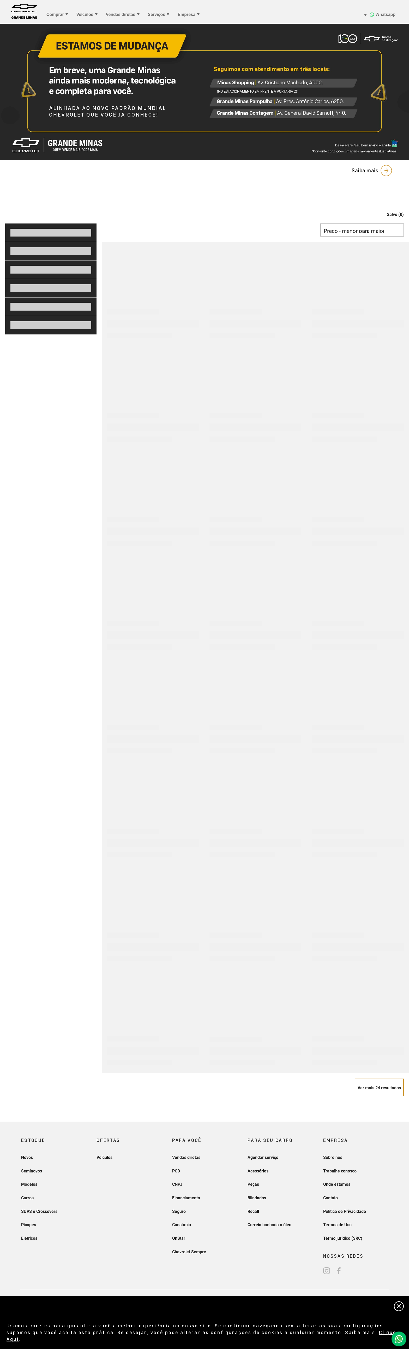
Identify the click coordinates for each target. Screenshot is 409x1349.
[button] (390, 214)
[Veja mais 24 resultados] (379, 1087)
